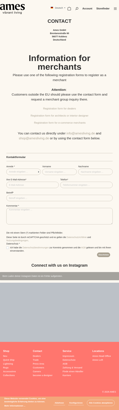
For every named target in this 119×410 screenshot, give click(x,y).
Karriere (67, 375)
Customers (38, 367)
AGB (83, 247)
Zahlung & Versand (72, 367)
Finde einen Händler (73, 371)
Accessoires (9, 371)
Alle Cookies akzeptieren (101, 403)
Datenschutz (69, 360)
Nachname (83, 166)
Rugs (6, 367)
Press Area (38, 364)
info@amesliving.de (80, 133)
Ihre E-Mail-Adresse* (16, 179)
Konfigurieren (76, 403)
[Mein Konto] (87, 9)
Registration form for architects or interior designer (59, 115)
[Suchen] (76, 9)
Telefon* (64, 179)
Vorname (46, 166)
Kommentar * (12, 206)
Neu (5, 356)
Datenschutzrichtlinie (77, 237)
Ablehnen (59, 403)
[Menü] (115, 9)
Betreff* (9, 192)
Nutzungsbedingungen (17, 240)
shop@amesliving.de (34, 138)
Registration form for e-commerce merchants (60, 122)
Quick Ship (8, 360)
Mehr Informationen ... (14, 406)
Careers (37, 371)
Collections (9, 375)
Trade (36, 360)
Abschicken (103, 255)
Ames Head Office (101, 356)
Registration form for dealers (59, 108)
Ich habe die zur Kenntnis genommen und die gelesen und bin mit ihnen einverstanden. (60, 249)
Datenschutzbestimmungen (35, 247)
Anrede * (10, 166)
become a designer (43, 375)
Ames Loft (97, 360)
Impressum (68, 356)
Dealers (37, 356)
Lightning (8, 364)
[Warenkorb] (69, 9)
